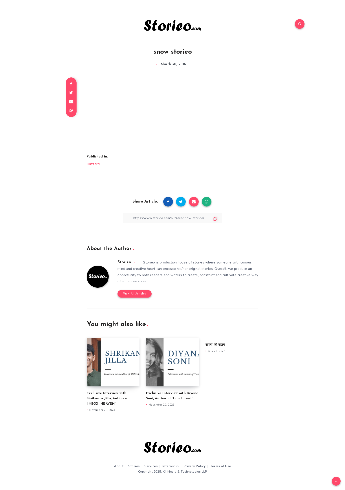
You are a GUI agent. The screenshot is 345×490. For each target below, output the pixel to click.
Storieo (124, 262)
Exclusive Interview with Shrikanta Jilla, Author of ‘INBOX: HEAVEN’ (108, 399)
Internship (170, 466)
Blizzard (93, 164)
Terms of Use (220, 466)
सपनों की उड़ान (215, 345)
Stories (134, 466)
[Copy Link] (172, 218)
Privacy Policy (195, 466)
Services (151, 466)
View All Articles (134, 293)
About (119, 466)
